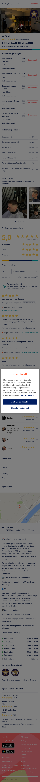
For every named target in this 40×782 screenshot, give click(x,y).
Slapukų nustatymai (20, 408)
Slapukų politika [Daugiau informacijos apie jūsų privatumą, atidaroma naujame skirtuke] (27, 395)
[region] (20, 391)
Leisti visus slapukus (20, 402)
